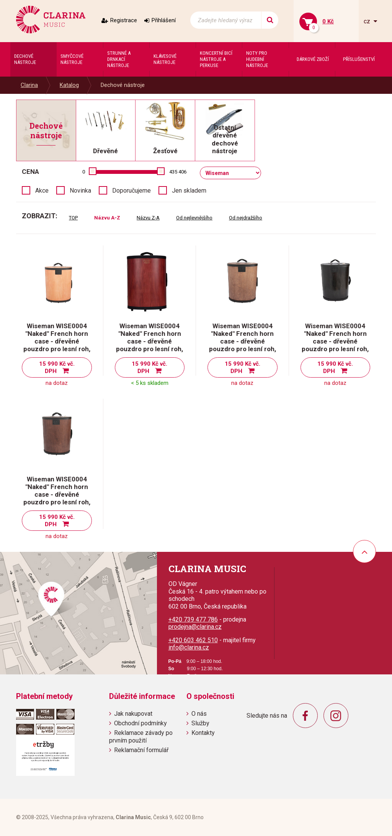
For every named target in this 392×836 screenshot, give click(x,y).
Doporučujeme (131, 190)
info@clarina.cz (188, 647)
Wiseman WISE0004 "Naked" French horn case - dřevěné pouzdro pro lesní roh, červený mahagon (149, 341)
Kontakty (203, 732)
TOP (73, 218)
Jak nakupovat (133, 713)
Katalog (69, 85)
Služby (200, 723)
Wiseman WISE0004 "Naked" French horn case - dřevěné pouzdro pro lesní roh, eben (335, 341)
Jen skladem (189, 190)
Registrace (123, 20)
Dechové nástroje (123, 85)
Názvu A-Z (107, 218)
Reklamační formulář (141, 750)
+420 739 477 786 (193, 619)
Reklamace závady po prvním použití (141, 736)
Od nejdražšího (245, 218)
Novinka (80, 190)
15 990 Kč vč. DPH (57, 367)
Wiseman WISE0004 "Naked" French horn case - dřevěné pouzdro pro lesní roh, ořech (56, 494)
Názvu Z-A (148, 218)
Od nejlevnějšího (194, 218)
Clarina (29, 85)
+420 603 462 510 (193, 640)
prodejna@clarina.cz (195, 626)
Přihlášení (164, 20)
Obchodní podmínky (140, 723)
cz (368, 21)
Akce (42, 190)
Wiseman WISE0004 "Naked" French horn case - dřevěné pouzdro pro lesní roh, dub (242, 341)
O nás (199, 713)
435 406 (177, 172)
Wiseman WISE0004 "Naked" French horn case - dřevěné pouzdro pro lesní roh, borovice (56, 341)
